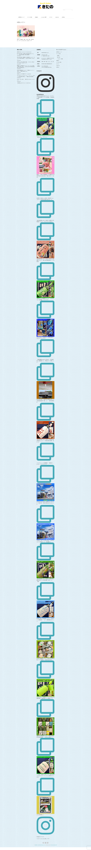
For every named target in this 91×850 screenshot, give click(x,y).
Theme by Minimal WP (54, 847)
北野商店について (22, 17)
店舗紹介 (39, 17)
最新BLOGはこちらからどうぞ (22, 54)
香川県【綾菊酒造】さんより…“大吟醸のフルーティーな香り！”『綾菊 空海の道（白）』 (25, 73)
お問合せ (20, 19)
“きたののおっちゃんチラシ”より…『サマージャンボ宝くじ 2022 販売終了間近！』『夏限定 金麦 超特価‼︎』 (26, 79)
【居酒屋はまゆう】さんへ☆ (21, 85)
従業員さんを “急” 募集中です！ (22, 76)
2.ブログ (56, 17)
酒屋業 (58, 58)
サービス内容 (31, 17)
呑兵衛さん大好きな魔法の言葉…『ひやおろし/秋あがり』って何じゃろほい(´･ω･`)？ (25, 65)
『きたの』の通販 (60, 61)
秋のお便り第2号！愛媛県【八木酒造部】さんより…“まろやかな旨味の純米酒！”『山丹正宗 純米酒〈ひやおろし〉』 (26, 61)
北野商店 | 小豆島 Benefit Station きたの (40, 847)
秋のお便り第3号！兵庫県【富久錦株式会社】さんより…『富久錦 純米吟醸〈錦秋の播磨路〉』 (25, 57)
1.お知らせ (64, 17)
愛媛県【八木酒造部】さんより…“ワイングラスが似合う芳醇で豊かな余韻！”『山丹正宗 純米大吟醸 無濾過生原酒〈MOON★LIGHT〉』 (26, 69)
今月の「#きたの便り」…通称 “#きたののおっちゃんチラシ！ (26, 82)
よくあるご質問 (48, 17)
